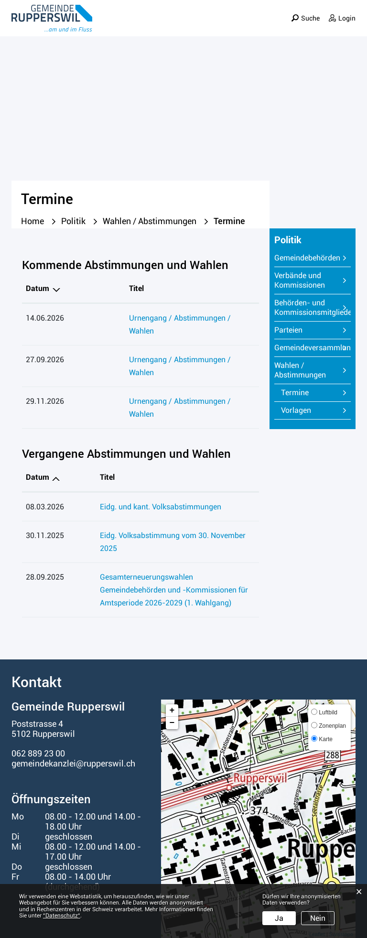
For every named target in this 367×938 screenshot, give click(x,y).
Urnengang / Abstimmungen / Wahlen (138, 318)
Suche (310, 12)
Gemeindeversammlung (312, 347)
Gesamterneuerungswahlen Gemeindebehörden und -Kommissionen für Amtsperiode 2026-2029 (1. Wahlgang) (164, 538)
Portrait (147, 26)
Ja (279, 918)
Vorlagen (296, 410)
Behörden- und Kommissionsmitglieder (312, 307)
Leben (184, 26)
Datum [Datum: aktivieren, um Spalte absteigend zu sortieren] (37, 288)
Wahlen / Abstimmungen (300, 370)
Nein (317, 918)
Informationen (326, 26)
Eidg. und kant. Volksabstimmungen (134, 468)
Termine (316, 392)
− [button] (172, 671)
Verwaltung (264, 26)
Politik (219, 26)
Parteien (288, 329)
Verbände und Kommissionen (299, 280)
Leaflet (317, 883)
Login (347, 12)
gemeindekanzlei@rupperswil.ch (73, 712)
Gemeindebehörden (307, 257)
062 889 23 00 (38, 702)
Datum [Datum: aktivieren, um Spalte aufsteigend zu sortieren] (37, 438)
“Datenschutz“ (61, 915)
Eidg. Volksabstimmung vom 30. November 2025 (156, 496)
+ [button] (172, 659)
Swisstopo (341, 883)
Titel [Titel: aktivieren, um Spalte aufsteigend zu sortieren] (81, 288)
